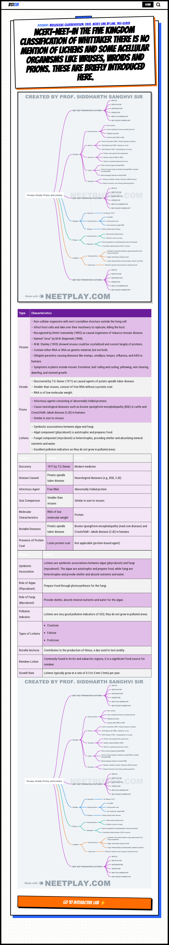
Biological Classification (66, 25)
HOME (148, 4)
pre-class (123, 23)
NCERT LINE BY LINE (103, 24)
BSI (13, 4)
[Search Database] (158, 4)
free (88, 24)
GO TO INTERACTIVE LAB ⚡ (84, 902)
